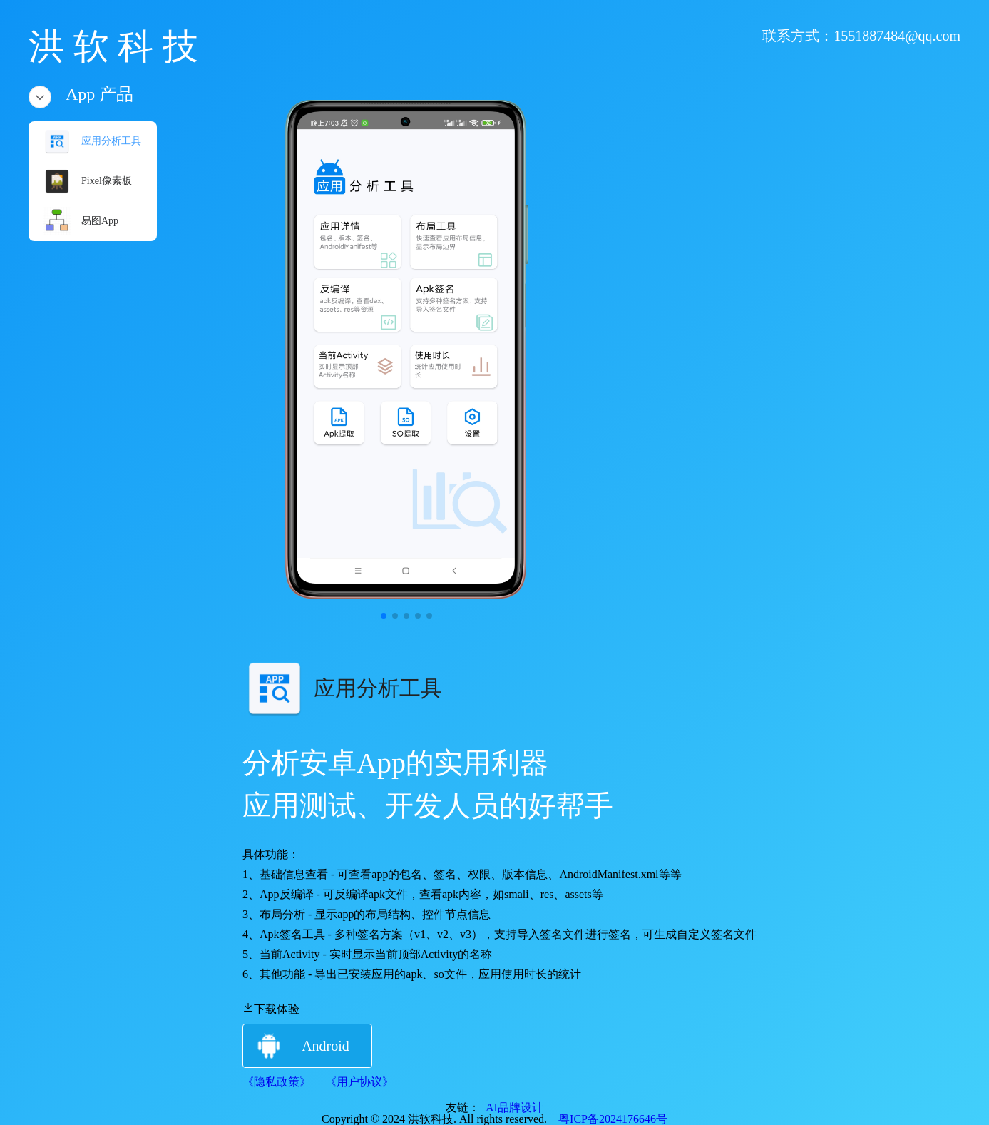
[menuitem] (93, 141)
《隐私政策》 (276, 1082)
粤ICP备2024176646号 (607, 1119)
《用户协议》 (359, 1082)
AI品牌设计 (511, 1107)
